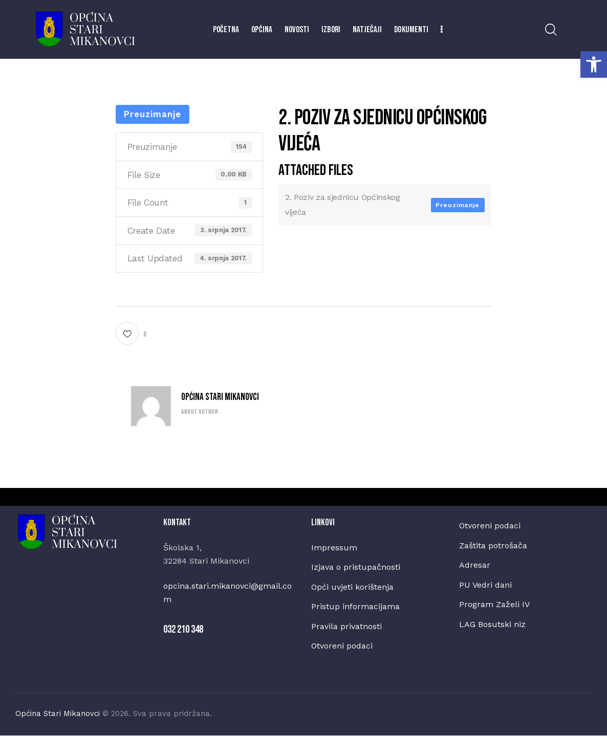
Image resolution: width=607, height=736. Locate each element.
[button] (593, 64)
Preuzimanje (152, 114)
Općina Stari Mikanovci (220, 398)
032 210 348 (183, 629)
